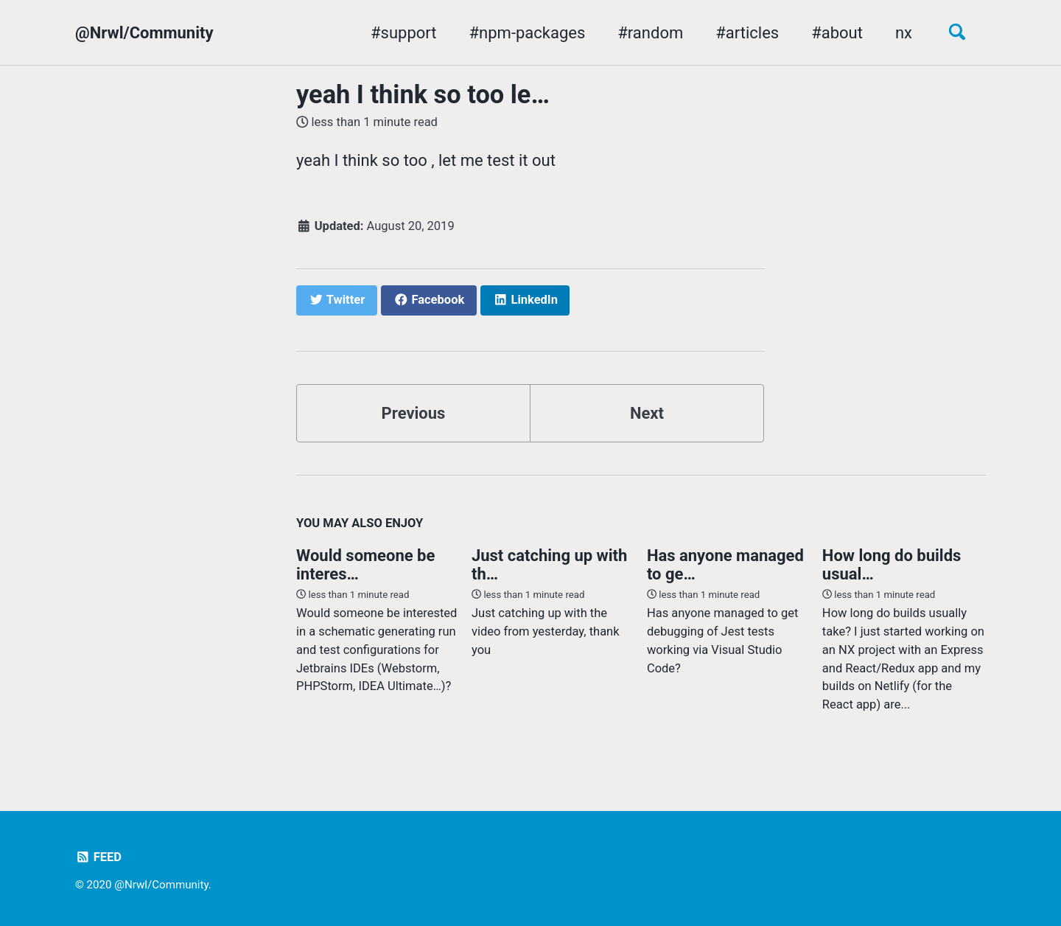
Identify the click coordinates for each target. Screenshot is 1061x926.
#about (837, 33)
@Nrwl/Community (144, 33)
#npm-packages (527, 33)
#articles (747, 33)
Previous (414, 413)
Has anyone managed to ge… (725, 564)
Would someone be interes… (365, 564)
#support (403, 33)
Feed (98, 857)
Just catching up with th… (549, 564)
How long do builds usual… (891, 564)
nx (903, 33)
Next (647, 413)
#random (650, 33)
